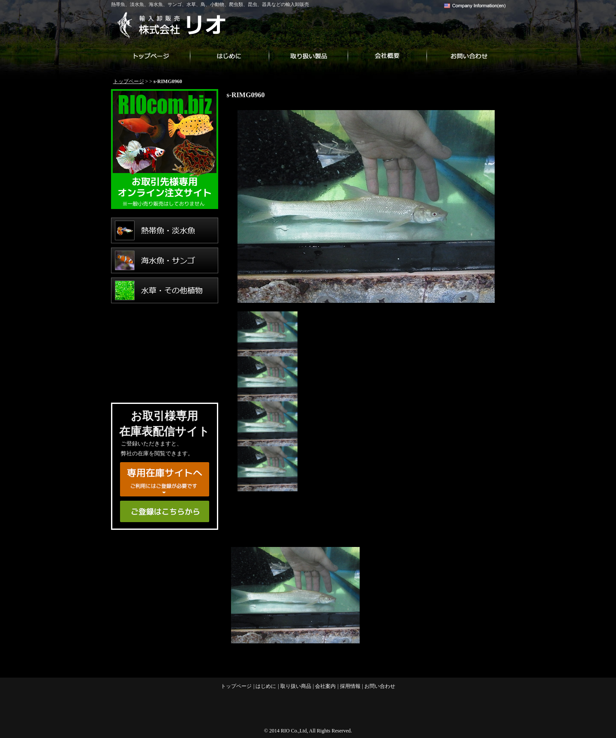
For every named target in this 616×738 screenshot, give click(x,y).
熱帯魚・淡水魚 (164, 230)
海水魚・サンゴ (164, 260)
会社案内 (387, 56)
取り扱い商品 (308, 56)
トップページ (150, 56)
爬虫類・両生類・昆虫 (164, 350)
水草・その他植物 (164, 290)
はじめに (229, 56)
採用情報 (350, 686)
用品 (164, 380)
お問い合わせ (466, 56)
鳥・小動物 (164, 320)
